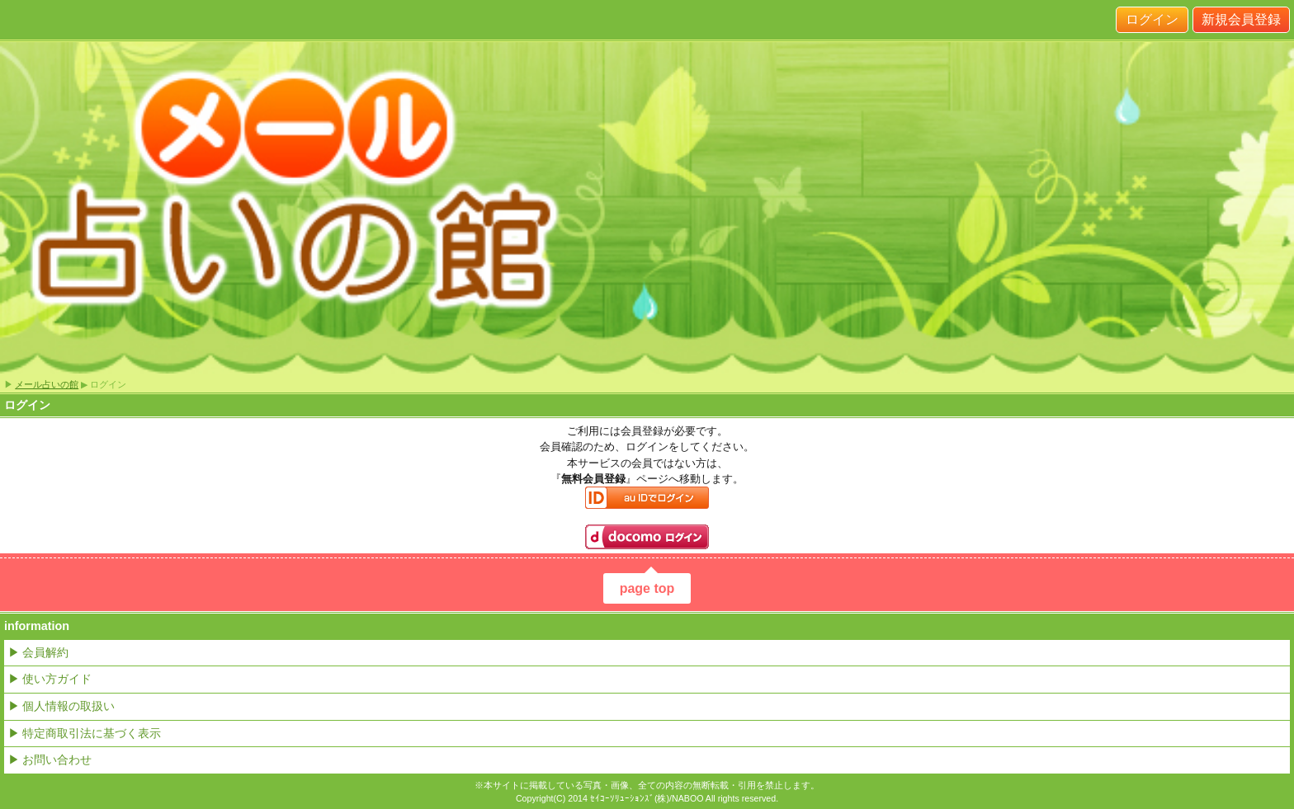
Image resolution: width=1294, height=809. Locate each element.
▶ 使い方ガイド (50, 678)
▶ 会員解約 (38, 652)
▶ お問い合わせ (50, 759)
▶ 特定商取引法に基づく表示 (84, 733)
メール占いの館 (46, 384)
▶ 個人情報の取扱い (61, 706)
